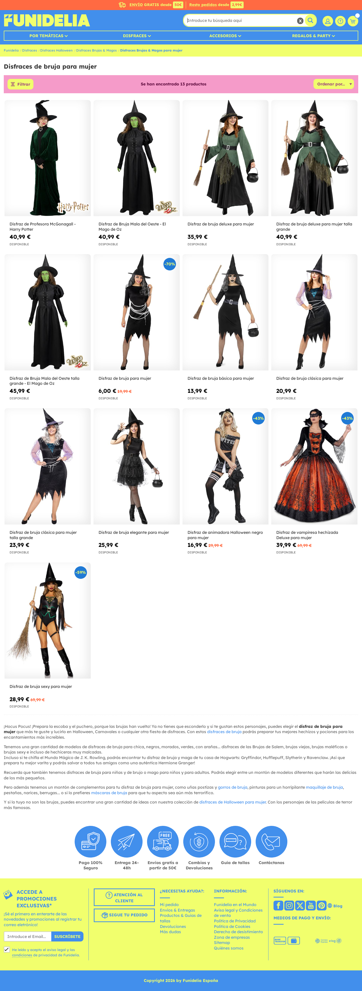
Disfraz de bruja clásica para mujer (309, 378)
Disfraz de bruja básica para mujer (221, 378)
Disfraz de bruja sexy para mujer (41, 686)
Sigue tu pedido (124, 915)
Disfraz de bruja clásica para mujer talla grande (43, 535)
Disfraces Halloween (56, 50)
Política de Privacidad (235, 920)
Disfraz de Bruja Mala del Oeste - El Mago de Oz (132, 226)
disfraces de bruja (224, 731)
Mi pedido (169, 904)
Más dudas (170, 931)
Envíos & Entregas (177, 910)
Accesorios (223, 36)
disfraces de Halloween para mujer (232, 802)
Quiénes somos (229, 948)
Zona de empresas (232, 937)
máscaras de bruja (109, 792)
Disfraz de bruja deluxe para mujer (221, 223)
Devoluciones (173, 926)
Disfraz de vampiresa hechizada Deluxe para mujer (307, 535)
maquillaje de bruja (324, 787)
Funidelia (11, 50)
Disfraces (135, 36)
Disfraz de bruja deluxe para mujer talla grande (314, 226)
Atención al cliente (124, 897)
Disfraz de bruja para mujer (125, 378)
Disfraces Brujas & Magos (96, 50)
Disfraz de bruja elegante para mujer (134, 532)
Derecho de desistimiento (238, 931)
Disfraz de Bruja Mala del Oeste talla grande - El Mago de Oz (44, 381)
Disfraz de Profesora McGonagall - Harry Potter (43, 226)
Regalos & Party (311, 36)
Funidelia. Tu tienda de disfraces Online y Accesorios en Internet (47, 20)
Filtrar (23, 84)
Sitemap (222, 942)
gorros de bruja (232, 787)
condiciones (22, 955)
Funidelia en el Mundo (235, 904)
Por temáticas (46, 36)
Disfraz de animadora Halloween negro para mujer (225, 535)
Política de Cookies (232, 926)
